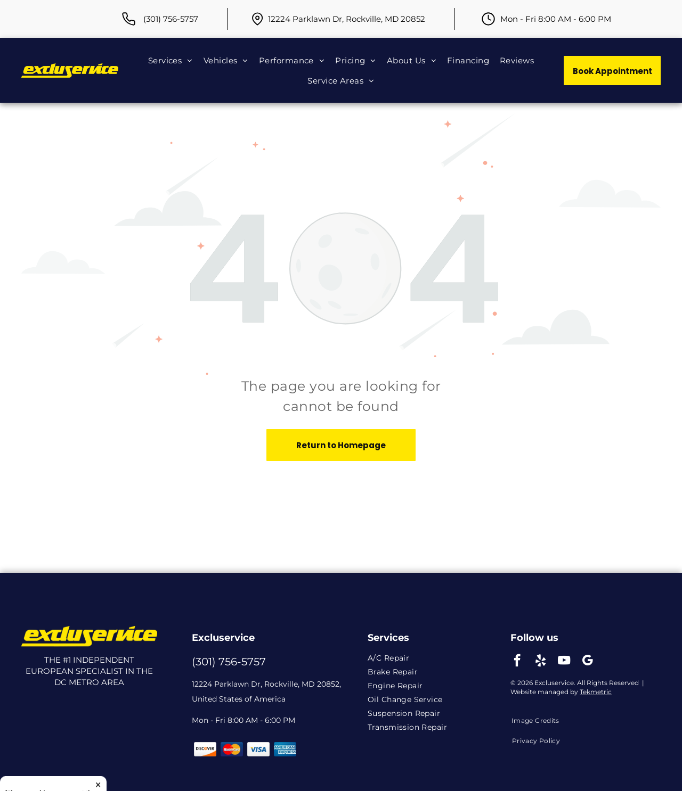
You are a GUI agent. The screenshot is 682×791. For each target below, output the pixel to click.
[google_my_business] (587, 661)
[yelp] (540, 661)
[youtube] (564, 661)
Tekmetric (596, 692)
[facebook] (517, 661)
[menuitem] (170, 60)
